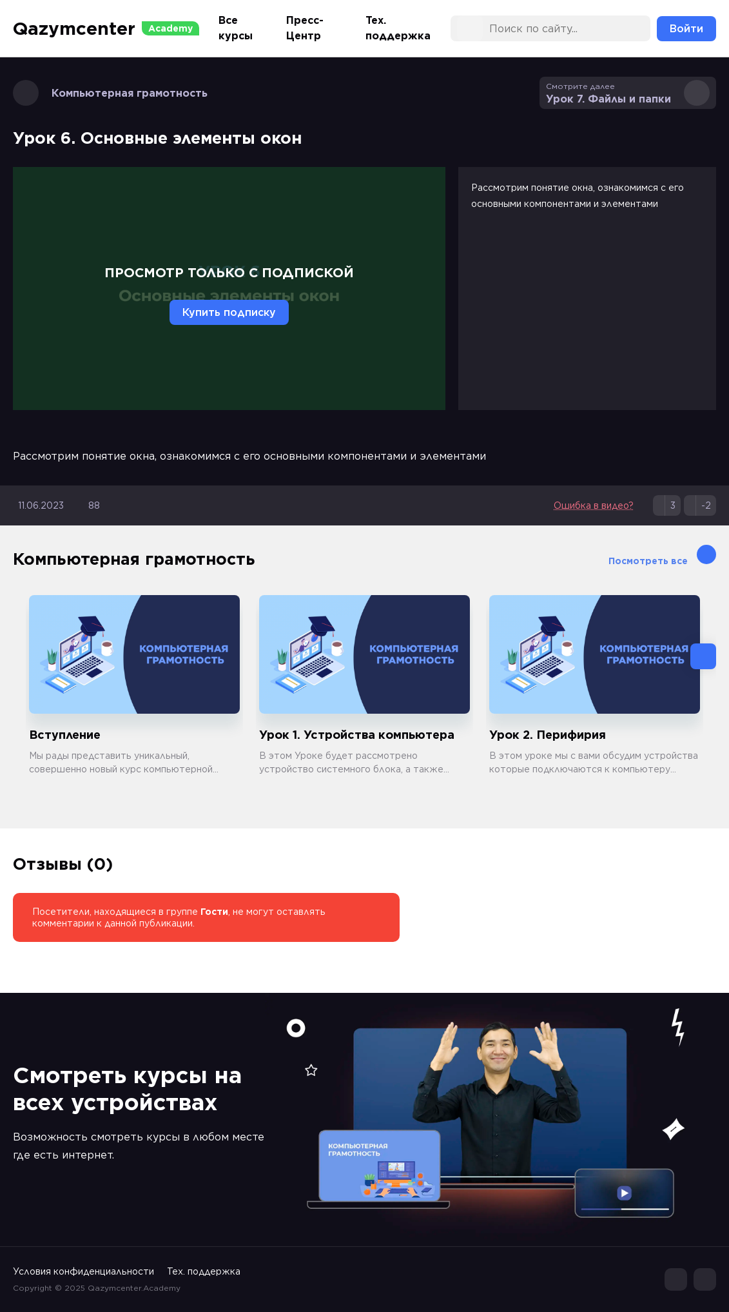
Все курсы (236, 28)
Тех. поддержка (398, 28)
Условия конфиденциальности (83, 1271)
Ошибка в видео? (594, 505)
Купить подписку (229, 312)
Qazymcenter (106, 28)
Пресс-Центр (305, 28)
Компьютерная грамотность (110, 93)
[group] (134, 685)
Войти (686, 29)
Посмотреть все (662, 555)
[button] (703, 656)
